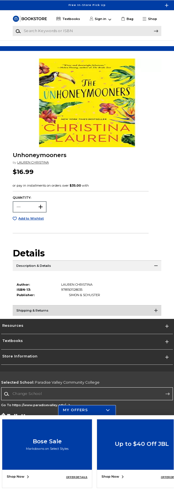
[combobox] (87, 399)
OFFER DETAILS (76, 476)
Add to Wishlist (31, 224)
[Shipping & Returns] (87, 317)
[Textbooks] (67, 19)
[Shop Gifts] (142, 48)
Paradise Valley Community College (50, 388)
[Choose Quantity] (30, 212)
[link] (127, 19)
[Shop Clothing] (32, 48)
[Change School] (87, 399)
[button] (151, 19)
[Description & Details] (87, 272)
